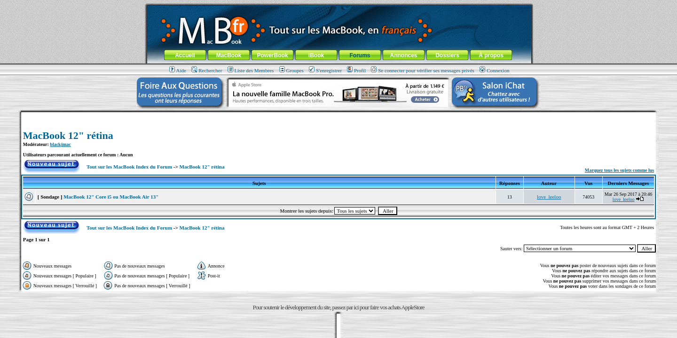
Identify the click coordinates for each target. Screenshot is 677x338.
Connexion (494, 70)
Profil (356, 70)
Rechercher (206, 70)
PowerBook (272, 55)
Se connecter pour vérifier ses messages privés (422, 70)
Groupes (291, 70)
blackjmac (60, 144)
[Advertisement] (338, 115)
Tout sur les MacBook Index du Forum (129, 166)
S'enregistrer (325, 70)
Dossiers (447, 55)
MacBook (228, 55)
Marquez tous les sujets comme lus (619, 170)
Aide (177, 70)
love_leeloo (549, 197)
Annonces (403, 55)
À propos (491, 55)
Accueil (185, 55)
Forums (359, 55)
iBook (316, 55)
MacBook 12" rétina (68, 135)
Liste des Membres (251, 70)
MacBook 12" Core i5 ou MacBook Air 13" (110, 197)
